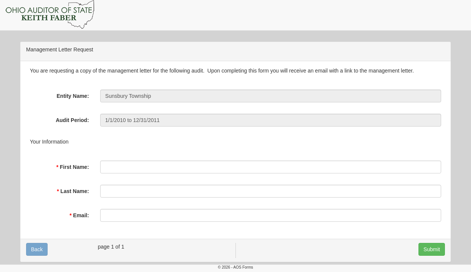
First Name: (74, 167)
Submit (431, 249)
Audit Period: (72, 120)
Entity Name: (73, 96)
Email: (81, 215)
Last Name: (74, 191)
